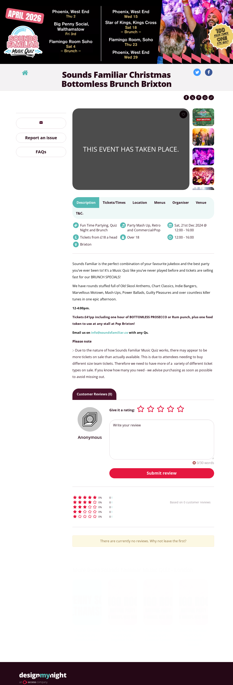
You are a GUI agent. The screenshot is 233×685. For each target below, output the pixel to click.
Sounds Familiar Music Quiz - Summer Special (158, 635)
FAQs (41, 152)
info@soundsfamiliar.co (109, 332)
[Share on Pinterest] (198, 97)
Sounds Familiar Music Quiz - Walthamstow (87, 635)
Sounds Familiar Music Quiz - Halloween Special (193, 637)
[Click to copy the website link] (211, 97)
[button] (112, 497)
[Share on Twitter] (192, 97)
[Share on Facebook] (186, 97)
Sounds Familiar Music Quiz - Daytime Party (122, 635)
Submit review (162, 473)
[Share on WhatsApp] (205, 97)
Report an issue (41, 137)
